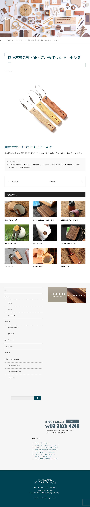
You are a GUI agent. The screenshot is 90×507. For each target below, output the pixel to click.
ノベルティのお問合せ (14, 365)
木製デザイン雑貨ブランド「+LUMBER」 (46, 450)
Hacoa (26, 164)
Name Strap (65, 266)
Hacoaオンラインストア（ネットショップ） (47, 445)
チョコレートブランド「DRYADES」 (45, 454)
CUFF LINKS (37, 243)
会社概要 (7, 353)
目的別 (10, 309)
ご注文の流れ (8, 346)
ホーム (7, 290)
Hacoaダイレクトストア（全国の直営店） (46, 447)
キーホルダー (35, 164)
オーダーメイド (9, 340)
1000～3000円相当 (15, 164)
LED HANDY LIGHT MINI (69, 220)
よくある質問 (11, 377)
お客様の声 (11, 334)
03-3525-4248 (39, 493)
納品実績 (7, 321)
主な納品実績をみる (13, 327)
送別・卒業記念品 (25, 167)
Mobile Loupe (37, 266)
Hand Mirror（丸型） (12, 220)
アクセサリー (9, 71)
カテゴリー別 (11, 315)
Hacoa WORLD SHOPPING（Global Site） (47, 459)
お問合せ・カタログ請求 (12, 359)
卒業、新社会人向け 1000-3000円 (62, 164)
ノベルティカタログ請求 (14, 371)
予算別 (10, 303)
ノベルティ (45, 164)
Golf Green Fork (10, 243)
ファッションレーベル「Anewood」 (45, 452)
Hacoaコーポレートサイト (42, 443)
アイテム (7, 297)
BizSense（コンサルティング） (44, 456)
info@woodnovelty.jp (58, 433)
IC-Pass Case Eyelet (68, 243)
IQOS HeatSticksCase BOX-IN (43, 220)
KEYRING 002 (9, 266)
